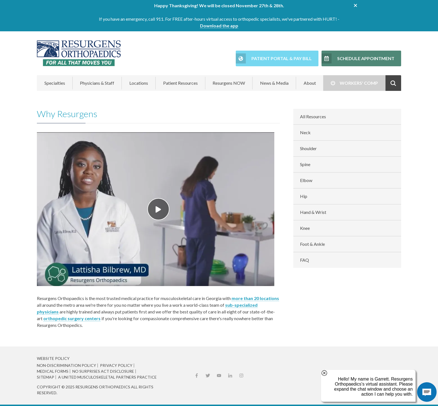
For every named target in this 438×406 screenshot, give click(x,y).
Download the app (219, 25)
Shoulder (308, 148)
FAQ (304, 260)
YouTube (219, 375)
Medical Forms (52, 371)
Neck (305, 132)
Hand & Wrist (313, 212)
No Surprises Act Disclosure (103, 371)
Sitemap (45, 377)
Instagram (241, 375)
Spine (305, 164)
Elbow (306, 180)
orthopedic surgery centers (72, 318)
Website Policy (53, 358)
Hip (303, 196)
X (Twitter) (207, 375)
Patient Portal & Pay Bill (281, 58)
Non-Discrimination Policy (66, 365)
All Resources (313, 116)
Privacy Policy (116, 365)
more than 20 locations (255, 298)
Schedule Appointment (365, 58)
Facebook (196, 375)
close (355, 5)
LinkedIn (230, 375)
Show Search (393, 83)
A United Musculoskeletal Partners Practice (107, 377)
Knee (305, 228)
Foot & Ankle (312, 244)
